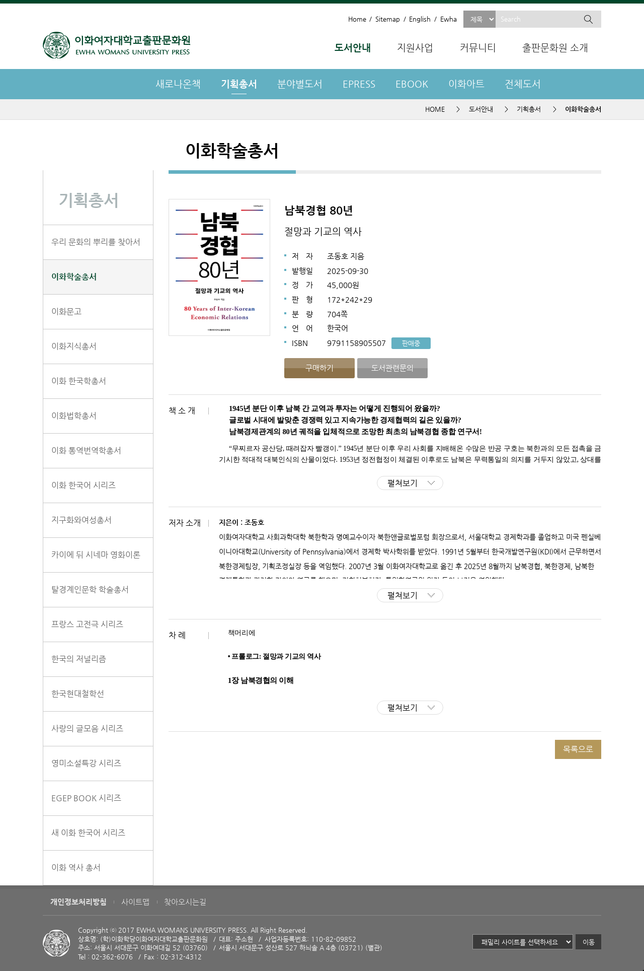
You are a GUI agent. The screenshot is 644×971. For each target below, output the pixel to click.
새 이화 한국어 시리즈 (88, 833)
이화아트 (466, 84)
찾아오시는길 (185, 902)
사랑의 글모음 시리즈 (87, 728)
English (420, 19)
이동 (589, 942)
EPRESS (359, 84)
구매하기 (319, 368)
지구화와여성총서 (81, 520)
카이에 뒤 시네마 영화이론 (95, 555)
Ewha (448, 19)
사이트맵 (135, 902)
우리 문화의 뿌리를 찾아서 (95, 242)
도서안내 (353, 47)
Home (357, 19)
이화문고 (66, 311)
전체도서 (523, 84)
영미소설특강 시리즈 (86, 763)
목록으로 (578, 749)
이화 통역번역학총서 (86, 450)
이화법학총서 (74, 416)
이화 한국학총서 (78, 381)
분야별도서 (300, 84)
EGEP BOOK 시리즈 (86, 798)
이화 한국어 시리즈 (83, 485)
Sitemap (387, 19)
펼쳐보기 (402, 483)
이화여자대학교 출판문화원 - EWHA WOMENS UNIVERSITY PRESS (116, 45)
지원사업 (415, 47)
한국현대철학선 (77, 694)
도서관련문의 (392, 368)
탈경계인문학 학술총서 (90, 589)
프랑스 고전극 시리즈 (87, 624)
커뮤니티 (478, 47)
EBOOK (411, 84)
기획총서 (239, 84)
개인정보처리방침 (78, 902)
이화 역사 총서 (76, 867)
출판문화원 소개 (555, 47)
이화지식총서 (74, 346)
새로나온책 (178, 84)
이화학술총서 (74, 277)
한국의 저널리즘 (78, 659)
